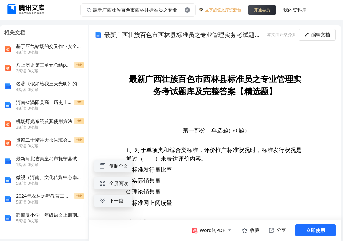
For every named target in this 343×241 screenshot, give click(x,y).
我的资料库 (295, 10)
